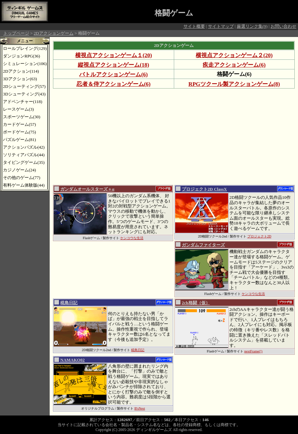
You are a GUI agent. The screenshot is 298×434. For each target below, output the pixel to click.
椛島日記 (68, 302)
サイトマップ (221, 26)
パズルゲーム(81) (19, 139)
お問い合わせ (283, 26)
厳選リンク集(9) (252, 26)
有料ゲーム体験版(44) (24, 185)
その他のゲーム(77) (21, 177)
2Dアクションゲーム (54, 33)
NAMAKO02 (72, 359)
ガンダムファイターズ (203, 244)
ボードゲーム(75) (19, 131)
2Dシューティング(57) (24, 86)
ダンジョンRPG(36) (21, 56)
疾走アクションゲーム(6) (234, 65)
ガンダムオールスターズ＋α (87, 189)
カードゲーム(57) (19, 124)
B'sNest (139, 408)
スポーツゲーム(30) (21, 116)
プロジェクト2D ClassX (204, 189)
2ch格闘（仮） (196, 302)
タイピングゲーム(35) (24, 162)
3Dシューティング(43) (24, 93)
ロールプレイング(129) (25, 48)
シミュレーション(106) (25, 63)
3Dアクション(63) (20, 78)
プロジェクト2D (259, 236)
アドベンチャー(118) (22, 101)
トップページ (16, 33)
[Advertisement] (135, 136)
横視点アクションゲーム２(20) (234, 55)
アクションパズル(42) (24, 147)
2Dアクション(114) (21, 71)
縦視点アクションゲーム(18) (113, 65)
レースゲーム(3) (18, 109)
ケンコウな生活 (131, 238)
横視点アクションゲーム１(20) (113, 55)
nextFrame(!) (253, 351)
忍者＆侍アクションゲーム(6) (113, 84)
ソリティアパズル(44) (24, 154)
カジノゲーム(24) (19, 169)
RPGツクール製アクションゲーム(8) (234, 84)
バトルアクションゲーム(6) (113, 74)
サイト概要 (194, 26)
